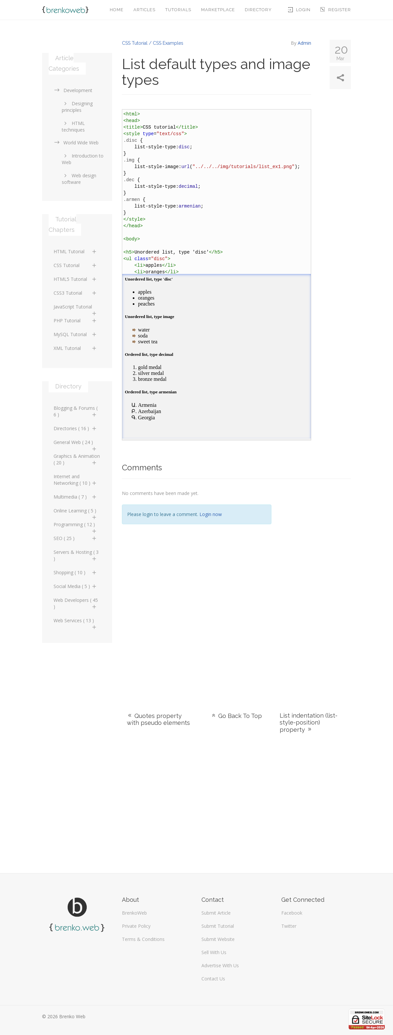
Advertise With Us (220, 965)
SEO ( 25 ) (75, 538)
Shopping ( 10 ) (75, 572)
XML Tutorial (75, 348)
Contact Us (213, 978)
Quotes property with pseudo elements (158, 719)
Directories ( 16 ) (75, 428)
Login (299, 9)
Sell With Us (213, 952)
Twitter (288, 926)
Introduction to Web (83, 159)
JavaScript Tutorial (75, 308)
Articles (144, 9)
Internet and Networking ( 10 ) (75, 479)
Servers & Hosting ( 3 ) (76, 555)
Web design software (79, 178)
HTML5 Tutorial (75, 279)
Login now (210, 514)
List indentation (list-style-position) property (308, 722)
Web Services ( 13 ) (75, 622)
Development (73, 90)
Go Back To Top (236, 715)
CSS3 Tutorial (75, 293)
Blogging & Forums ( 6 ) (76, 411)
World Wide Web (76, 142)
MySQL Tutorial (75, 334)
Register (335, 9)
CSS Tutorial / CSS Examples (152, 43)
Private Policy (136, 926)
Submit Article (216, 913)
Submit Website (218, 939)
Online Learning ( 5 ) (75, 512)
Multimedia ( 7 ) (75, 497)
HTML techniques (73, 126)
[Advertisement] (316, 587)
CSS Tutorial (75, 265)
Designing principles (77, 106)
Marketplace (218, 9)
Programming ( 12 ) (75, 526)
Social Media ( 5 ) (75, 586)
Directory (258, 9)
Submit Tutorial (217, 926)
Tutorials (178, 9)
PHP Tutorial (75, 320)
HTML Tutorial (75, 251)
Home (117, 9)
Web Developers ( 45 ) (76, 603)
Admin (304, 43)
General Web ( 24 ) (75, 444)
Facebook (291, 913)
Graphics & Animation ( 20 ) (77, 459)
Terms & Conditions (143, 939)
